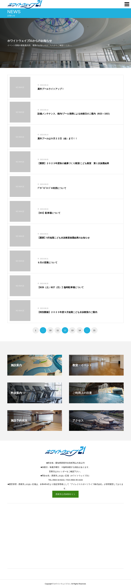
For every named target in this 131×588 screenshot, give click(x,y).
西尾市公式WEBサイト (66, 494)
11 (58, 330)
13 (72, 330)
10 (50, 330)
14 (80, 330)
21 (94, 330)
